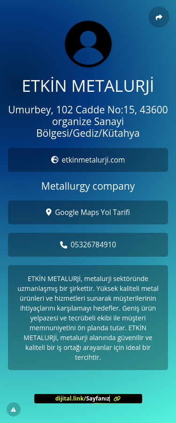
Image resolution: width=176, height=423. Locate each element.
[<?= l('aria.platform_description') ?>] (88, 398)
